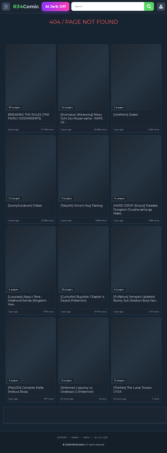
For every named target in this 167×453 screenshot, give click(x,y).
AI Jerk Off (55, 6)
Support (62, 437)
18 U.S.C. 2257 (101, 437)
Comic (26, 6)
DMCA (86, 437)
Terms (74, 437)
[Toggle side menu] (6, 7)
